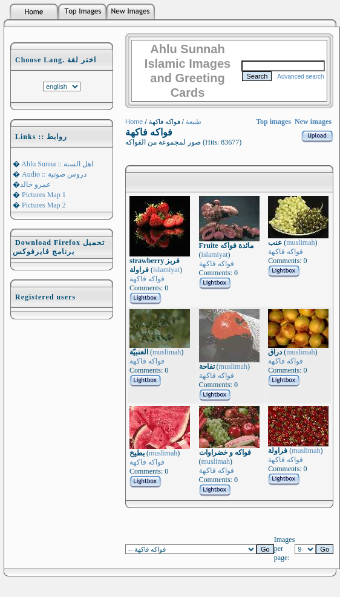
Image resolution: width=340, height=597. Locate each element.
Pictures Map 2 (43, 205)
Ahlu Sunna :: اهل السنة (56, 164)
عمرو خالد (35, 184)
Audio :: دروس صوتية (53, 174)
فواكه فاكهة (147, 279)
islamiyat (166, 270)
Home (134, 121)
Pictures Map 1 (43, 195)
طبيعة (193, 121)
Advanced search (300, 76)
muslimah (300, 242)
